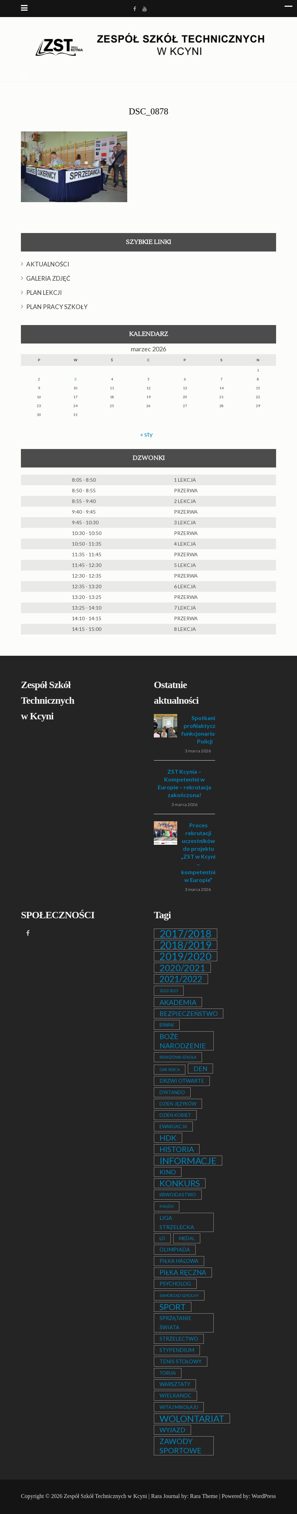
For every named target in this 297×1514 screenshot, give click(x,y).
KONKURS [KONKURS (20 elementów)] (179, 1183)
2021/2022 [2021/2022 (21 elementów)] (180, 979)
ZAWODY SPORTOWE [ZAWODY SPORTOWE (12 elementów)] (180, 1446)
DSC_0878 (148, 111)
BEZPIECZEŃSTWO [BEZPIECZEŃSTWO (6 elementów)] (188, 1013)
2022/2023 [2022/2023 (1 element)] (168, 990)
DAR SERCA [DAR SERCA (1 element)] (169, 1069)
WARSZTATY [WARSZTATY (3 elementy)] (174, 1384)
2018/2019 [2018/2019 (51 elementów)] (185, 945)
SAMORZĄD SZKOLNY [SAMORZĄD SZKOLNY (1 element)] (179, 1295)
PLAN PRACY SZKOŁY (57, 306)
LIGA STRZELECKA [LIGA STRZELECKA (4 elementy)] (176, 1222)
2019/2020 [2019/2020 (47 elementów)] (185, 956)
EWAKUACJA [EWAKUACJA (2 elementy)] (173, 1126)
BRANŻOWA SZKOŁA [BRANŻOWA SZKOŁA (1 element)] (177, 1057)
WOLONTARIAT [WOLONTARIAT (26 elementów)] (191, 1418)
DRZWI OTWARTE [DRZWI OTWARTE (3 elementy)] (181, 1081)
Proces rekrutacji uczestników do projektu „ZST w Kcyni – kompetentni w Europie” (198, 852)
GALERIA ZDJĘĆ (48, 278)
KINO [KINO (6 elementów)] (167, 1172)
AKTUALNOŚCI (47, 264)
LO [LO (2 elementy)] (162, 1238)
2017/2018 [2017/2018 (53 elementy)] (185, 934)
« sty (146, 434)
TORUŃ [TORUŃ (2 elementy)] (167, 1373)
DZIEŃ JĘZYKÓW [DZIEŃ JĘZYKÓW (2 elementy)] (177, 1104)
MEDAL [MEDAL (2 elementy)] (187, 1238)
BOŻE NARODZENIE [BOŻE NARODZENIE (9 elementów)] (182, 1041)
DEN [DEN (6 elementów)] (200, 1068)
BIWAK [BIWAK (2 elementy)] (166, 1025)
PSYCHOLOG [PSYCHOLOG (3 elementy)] (175, 1284)
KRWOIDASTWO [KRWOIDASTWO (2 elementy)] (177, 1194)
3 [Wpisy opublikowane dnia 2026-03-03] (75, 379)
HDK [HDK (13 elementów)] (167, 1137)
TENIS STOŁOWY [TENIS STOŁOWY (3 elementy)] (180, 1361)
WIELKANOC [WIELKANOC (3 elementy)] (175, 1396)
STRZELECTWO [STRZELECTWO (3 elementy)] (178, 1339)
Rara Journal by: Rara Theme (184, 1496)
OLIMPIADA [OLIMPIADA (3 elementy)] (174, 1250)
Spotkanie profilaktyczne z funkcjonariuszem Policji (204, 729)
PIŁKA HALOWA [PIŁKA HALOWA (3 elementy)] (178, 1261)
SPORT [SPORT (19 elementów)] (172, 1307)
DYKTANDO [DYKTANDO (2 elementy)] (172, 1092)
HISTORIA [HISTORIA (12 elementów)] (176, 1149)
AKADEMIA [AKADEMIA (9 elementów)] (177, 1002)
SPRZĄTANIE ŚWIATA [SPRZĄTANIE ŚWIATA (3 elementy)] (175, 1322)
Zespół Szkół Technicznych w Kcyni (105, 1496)
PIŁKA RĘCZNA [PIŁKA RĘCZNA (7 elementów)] (182, 1272)
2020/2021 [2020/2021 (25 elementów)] (182, 968)
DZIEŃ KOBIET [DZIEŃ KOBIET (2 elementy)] (175, 1115)
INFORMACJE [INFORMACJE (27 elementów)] (188, 1161)
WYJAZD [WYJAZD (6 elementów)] (172, 1430)
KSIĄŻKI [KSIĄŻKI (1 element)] (166, 1206)
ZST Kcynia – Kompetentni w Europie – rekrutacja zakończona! (184, 783)
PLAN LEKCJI (44, 292)
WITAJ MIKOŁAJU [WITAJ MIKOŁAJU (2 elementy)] (178, 1407)
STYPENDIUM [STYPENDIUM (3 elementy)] (176, 1350)
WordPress (264, 1496)
